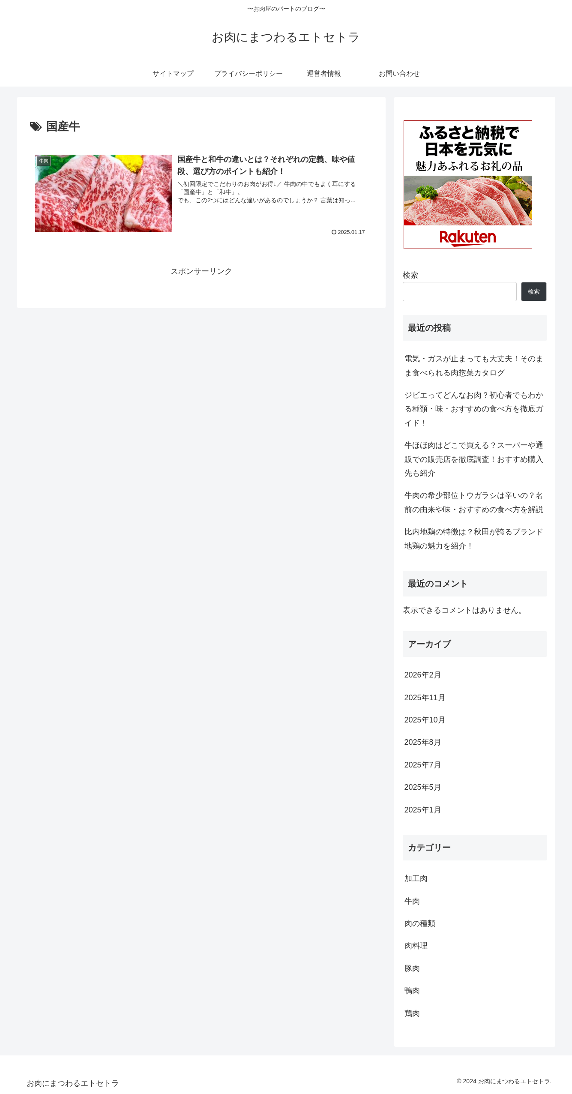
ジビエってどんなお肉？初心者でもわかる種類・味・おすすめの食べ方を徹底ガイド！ (473, 409)
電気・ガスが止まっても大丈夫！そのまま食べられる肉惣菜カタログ (473, 365)
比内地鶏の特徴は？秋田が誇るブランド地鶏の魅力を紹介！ (473, 539)
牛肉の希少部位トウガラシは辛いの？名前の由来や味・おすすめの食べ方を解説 (473, 502)
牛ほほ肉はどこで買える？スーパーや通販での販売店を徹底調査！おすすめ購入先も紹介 (473, 459)
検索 (410, 275)
